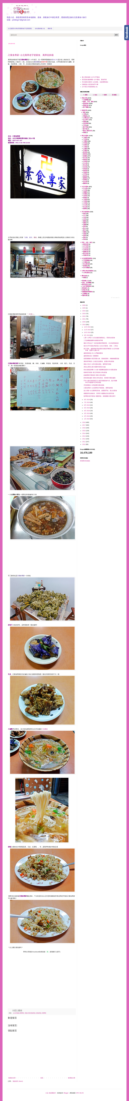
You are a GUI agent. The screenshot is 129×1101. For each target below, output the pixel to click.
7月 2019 (87, 402)
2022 (84, 316)
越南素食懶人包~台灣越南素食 (93, 353)
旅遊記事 (84, 110)
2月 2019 (87, 416)
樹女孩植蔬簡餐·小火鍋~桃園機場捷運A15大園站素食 (100, 369)
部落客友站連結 (85, 461)
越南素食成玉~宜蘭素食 (91, 356)
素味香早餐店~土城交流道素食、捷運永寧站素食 (99, 361)
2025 (84, 308)
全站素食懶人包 (40, 28)
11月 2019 (87, 329)
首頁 (41, 1078)
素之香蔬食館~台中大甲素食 (91, 77)
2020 (84, 322)
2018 (84, 422)
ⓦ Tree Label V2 (115, 297)
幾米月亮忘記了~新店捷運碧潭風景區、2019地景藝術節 (101, 343)
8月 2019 (87, 399)
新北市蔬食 (85, 135)
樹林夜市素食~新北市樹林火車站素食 (95, 372)
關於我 (50, 28)
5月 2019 (87, 408)
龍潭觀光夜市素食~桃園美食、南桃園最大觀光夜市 (99, 396)
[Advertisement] (31, 48)
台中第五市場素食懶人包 (89, 87)
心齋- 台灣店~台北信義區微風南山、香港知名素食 (99, 337)
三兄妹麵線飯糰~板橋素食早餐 (93, 340)
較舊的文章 (71, 1078)
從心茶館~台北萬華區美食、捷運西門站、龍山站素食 (100, 390)
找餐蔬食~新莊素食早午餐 (90, 84)
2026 (84, 305)
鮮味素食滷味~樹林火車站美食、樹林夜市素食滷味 (99, 378)
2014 (84, 433)
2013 (84, 436)
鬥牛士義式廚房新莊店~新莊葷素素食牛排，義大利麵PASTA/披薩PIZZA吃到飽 (100, 381)
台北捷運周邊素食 (87, 258)
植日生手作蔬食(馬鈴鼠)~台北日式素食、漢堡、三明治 (101, 346)
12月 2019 (87, 327)
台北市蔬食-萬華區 (18, 1013)
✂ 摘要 (105, 95)
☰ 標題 (114, 95)
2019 (84, 324)
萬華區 (44, 1013)
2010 (84, 444)
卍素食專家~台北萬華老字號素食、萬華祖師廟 (31, 55)
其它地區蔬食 (85, 211)
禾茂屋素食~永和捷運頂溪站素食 (94, 385)
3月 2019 (87, 413)
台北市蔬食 (85, 186)
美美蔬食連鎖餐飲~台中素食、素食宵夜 (94, 79)
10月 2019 (87, 332)
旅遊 (84, 112)
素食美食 (39, 1013)
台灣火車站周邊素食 (87, 271)
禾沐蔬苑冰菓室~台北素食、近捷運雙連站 (95, 82)
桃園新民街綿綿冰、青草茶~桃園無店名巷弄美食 (99, 393)
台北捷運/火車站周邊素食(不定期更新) (20, 28)
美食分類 (84, 98)
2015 (84, 430)
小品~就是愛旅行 (50, 1093)
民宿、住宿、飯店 (87, 242)
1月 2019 (87, 419)
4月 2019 (87, 410)
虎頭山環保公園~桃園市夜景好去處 (95, 367)
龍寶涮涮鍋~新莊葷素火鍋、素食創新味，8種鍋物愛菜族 (101, 358)
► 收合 (95, 95)
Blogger (66, 1093)
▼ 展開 (85, 95)
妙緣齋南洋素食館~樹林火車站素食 (95, 375)
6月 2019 (87, 405)
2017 (84, 425)
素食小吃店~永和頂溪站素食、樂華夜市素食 (97, 364)
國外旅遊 (84, 275)
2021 (84, 319)
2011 (84, 441)
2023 (84, 313)
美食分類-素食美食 (30, 1013)
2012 (84, 439)
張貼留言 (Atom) (18, 1081)
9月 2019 (87, 335)
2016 (84, 428)
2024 (84, 311)
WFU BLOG (80, 1093)
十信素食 (45, 729)
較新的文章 (12, 1078)
